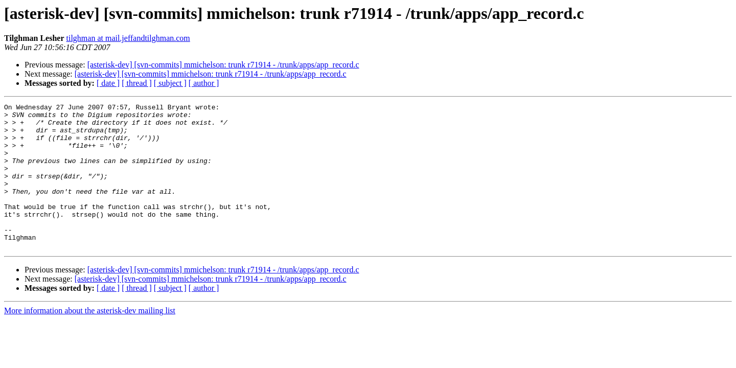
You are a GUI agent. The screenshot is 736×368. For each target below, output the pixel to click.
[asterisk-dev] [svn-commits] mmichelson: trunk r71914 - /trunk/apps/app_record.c (223, 64)
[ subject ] (170, 83)
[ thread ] (137, 83)
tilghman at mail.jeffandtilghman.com (128, 38)
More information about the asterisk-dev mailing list (89, 339)
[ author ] (204, 83)
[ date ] (108, 83)
